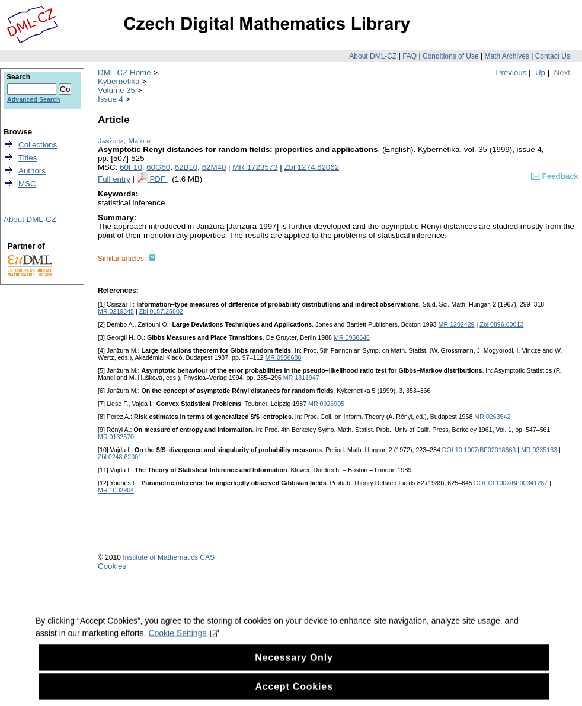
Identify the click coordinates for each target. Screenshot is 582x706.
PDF (158, 179)
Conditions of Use (451, 56)
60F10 (131, 167)
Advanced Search (33, 99)
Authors (32, 170)
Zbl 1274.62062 (311, 167)
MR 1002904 (116, 490)
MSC (27, 183)
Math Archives (506, 56)
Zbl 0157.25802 (161, 311)
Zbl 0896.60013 (501, 324)
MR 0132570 (116, 436)
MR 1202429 (457, 324)
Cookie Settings (183, 642)
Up (540, 72)
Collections (37, 144)
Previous (511, 72)
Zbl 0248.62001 (120, 456)
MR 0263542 (492, 416)
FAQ (409, 56)
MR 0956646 (352, 337)
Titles (27, 157)
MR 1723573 (254, 167)
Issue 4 (110, 99)
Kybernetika (118, 81)
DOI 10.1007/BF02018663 (479, 449)
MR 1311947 (301, 377)
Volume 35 (116, 90)
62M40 (214, 167)
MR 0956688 (283, 357)
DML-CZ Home (124, 72)
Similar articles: (122, 258)
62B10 (186, 167)
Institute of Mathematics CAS (169, 557)
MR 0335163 (539, 449)
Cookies (112, 566)
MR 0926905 (326, 403)
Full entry (114, 179)
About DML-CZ (372, 56)
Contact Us (552, 56)
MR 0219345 (116, 311)
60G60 (158, 167)
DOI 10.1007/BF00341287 (511, 482)
